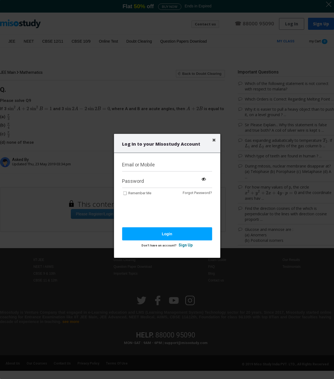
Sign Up (186, 245)
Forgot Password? (197, 193)
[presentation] (163, 211)
